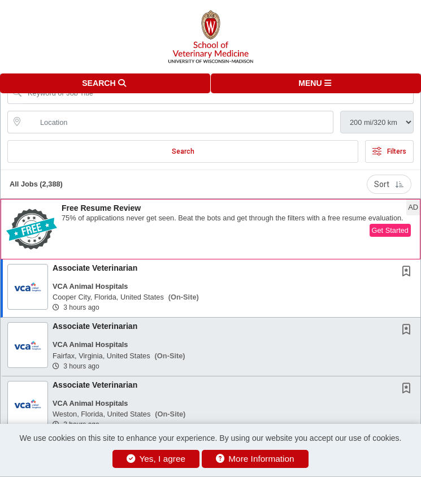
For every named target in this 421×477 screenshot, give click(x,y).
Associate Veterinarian (95, 267)
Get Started (390, 230)
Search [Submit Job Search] (183, 151)
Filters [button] (389, 151)
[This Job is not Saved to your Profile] (408, 272)
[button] (316, 83)
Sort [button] (389, 184)
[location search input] (178, 122)
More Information (255, 458)
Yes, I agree (156, 458)
